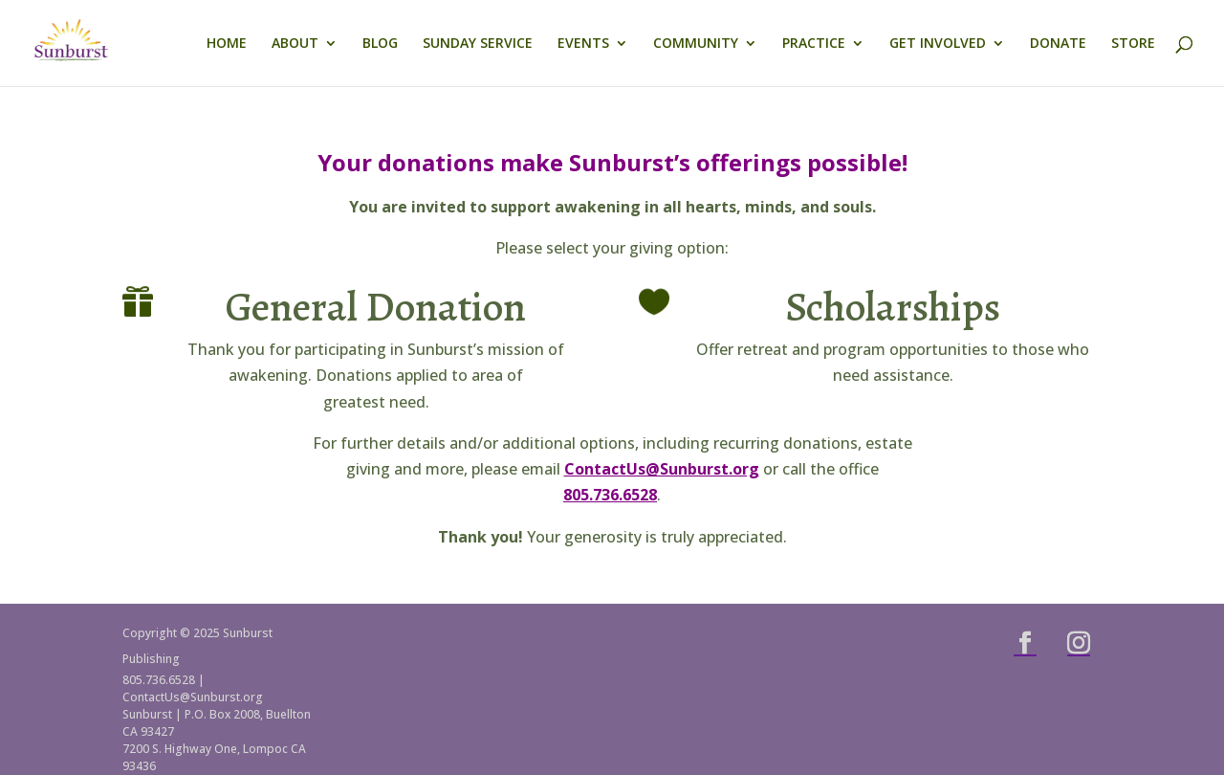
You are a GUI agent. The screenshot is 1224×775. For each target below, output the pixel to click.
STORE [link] (1133, 44)
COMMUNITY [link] (695, 44)
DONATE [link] (1058, 44)
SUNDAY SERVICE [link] (478, 44)
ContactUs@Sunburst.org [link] (661, 468)
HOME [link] (227, 44)
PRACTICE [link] (813, 44)
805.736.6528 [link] (610, 494)
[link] (100, 41)
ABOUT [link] (295, 44)
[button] (1025, 643)
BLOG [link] (380, 44)
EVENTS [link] (583, 44)
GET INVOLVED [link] (937, 44)
